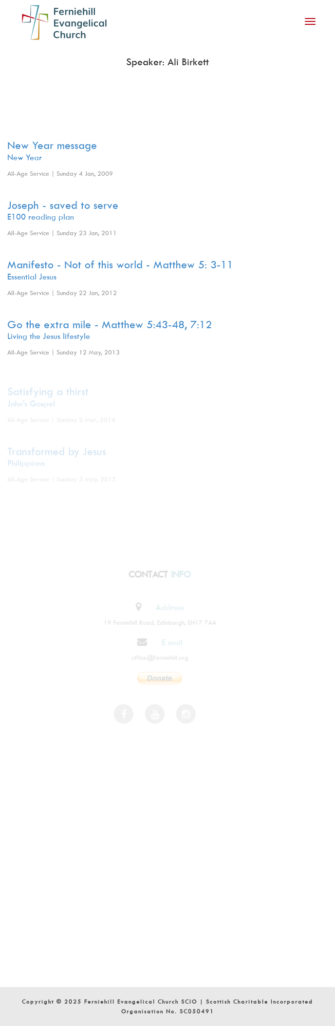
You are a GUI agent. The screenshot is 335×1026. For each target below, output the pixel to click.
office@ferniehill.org (158, 657)
